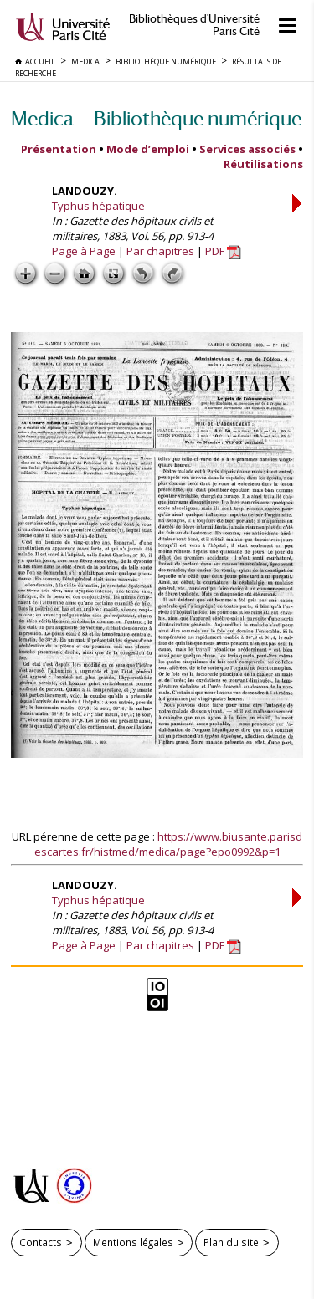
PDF (223, 250)
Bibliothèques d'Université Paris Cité (194, 25)
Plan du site (231, 1242)
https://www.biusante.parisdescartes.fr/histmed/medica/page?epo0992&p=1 (168, 844)
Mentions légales (133, 1242)
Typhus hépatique (98, 205)
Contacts (40, 1242)
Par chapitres (160, 250)
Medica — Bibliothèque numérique (156, 118)
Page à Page (84, 250)
